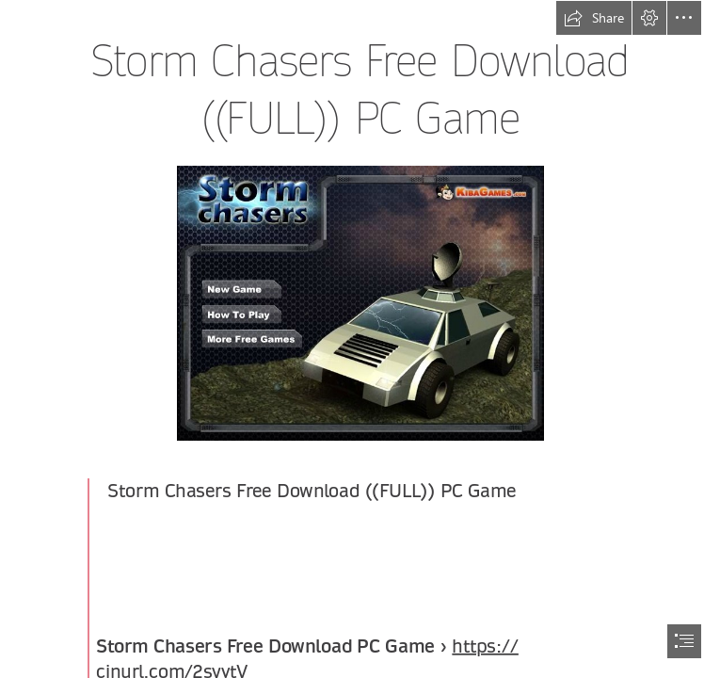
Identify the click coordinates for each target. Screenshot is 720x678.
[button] (594, 18)
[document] (360, 339)
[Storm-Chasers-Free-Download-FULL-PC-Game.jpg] (359, 302)
